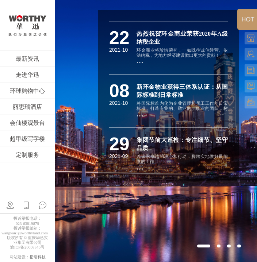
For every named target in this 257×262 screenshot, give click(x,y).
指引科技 (38, 257)
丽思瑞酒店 (27, 107)
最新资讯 (27, 59)
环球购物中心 (27, 91)
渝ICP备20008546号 (27, 247)
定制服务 (27, 155)
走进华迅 (27, 75)
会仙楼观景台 (27, 123)
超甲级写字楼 (27, 139)
